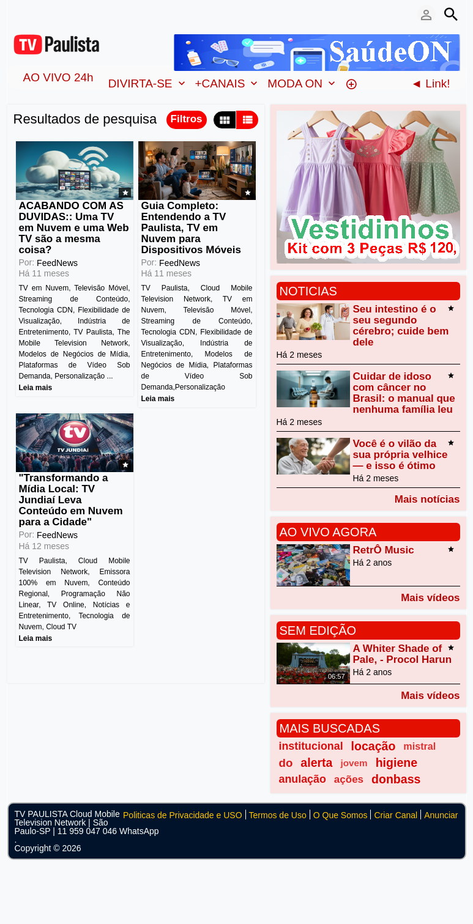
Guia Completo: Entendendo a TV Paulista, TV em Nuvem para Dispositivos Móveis (191, 228)
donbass (395, 779)
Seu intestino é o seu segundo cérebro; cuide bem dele (401, 325)
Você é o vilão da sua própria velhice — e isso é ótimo (400, 454)
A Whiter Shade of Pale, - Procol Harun (402, 654)
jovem (353, 763)
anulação (302, 779)
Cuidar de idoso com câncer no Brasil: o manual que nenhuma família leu (404, 393)
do (286, 762)
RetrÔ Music (383, 550)
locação (373, 746)
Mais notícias (427, 499)
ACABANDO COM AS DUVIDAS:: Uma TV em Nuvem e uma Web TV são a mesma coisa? (74, 228)
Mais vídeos (430, 597)
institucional (311, 746)
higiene (396, 762)
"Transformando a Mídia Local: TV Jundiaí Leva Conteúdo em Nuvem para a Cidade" (71, 500)
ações (348, 779)
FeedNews (57, 263)
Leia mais (36, 387)
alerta (316, 762)
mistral (419, 746)
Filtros (187, 119)
